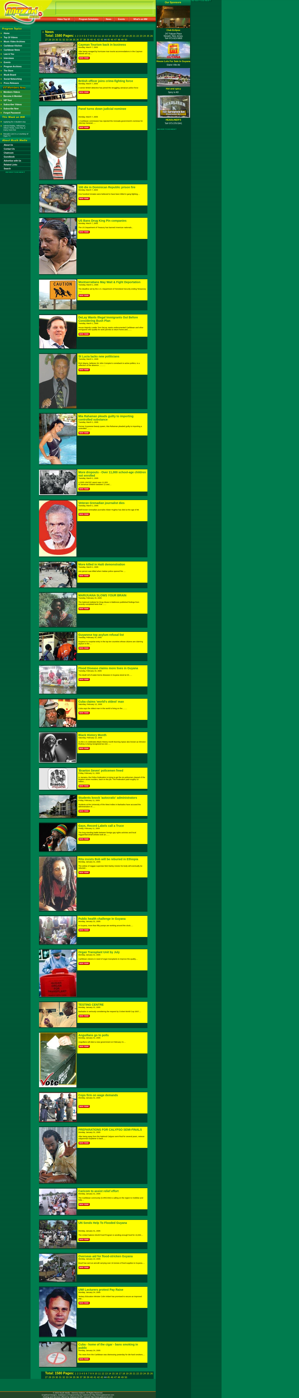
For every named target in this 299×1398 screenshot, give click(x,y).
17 (120, 36)
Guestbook (9, 157)
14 (110, 36)
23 (141, 36)
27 (46, 39)
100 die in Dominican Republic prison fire (107, 187)
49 (122, 39)
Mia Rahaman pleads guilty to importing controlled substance (106, 418)
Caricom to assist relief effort (98, 1191)
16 (116, 36)
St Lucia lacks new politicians (99, 356)
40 (91, 39)
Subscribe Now (11, 109)
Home (7, 33)
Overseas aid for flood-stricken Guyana (105, 1256)
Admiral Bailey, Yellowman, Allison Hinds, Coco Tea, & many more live (14, 128)
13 (106, 36)
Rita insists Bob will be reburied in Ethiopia (108, 859)
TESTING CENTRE (91, 1004)
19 (127, 36)
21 (134, 36)
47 (115, 39)
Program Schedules (88, 19)
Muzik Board (10, 75)
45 (108, 39)
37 (81, 39)
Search (7, 169)
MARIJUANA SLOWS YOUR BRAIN (102, 595)
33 (67, 39)
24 (144, 36)
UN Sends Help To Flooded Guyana (102, 1222)
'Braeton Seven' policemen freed (100, 770)
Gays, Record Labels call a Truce (101, 825)
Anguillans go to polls (93, 1035)
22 (137, 36)
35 (74, 39)
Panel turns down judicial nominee (102, 108)
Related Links (10, 165)
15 (113, 36)
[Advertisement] (15, 185)
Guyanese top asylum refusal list (101, 634)
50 (126, 39)
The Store (8, 71)
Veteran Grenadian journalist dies (101, 503)
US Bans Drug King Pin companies (102, 220)
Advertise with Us (12, 161)
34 (70, 39)
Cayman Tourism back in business (102, 44)
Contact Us (9, 149)
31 (60, 39)
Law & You (9, 54)
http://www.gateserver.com (103, 1395)
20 (130, 36)
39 (88, 39)
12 (103, 36)
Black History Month (92, 735)
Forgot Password (12, 113)
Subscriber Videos (13, 104)
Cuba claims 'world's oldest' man (101, 701)
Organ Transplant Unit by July (99, 952)
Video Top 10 (63, 19)
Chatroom (8, 153)
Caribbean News (12, 50)
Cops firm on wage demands (98, 1095)
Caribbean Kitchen (13, 46)
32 (63, 39)
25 (148, 36)
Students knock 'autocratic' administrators (107, 797)
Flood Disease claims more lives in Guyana (108, 668)
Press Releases (11, 83)
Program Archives (13, 66)
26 (151, 36)
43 (101, 39)
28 (50, 39)
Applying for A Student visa (14, 122)
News (108, 19)
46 (112, 39)
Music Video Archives (14, 41)
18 (124, 36)
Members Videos (12, 92)
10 (96, 36)
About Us (8, 145)
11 (99, 36)
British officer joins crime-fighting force (105, 81)
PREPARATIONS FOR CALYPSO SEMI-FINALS (110, 1129)
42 (98, 39)
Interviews (9, 58)
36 (77, 39)
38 (84, 39)
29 (53, 39)
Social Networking (13, 79)
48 (119, 39)
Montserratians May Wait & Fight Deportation (109, 282)
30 (56, 39)
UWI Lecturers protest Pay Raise (100, 1289)
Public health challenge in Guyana (102, 918)
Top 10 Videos (11, 37)
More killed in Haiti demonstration (101, 564)
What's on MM (140, 19)
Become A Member (13, 96)
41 (95, 39)
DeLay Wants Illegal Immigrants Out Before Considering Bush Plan (108, 319)
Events (121, 19)
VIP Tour (8, 100)
